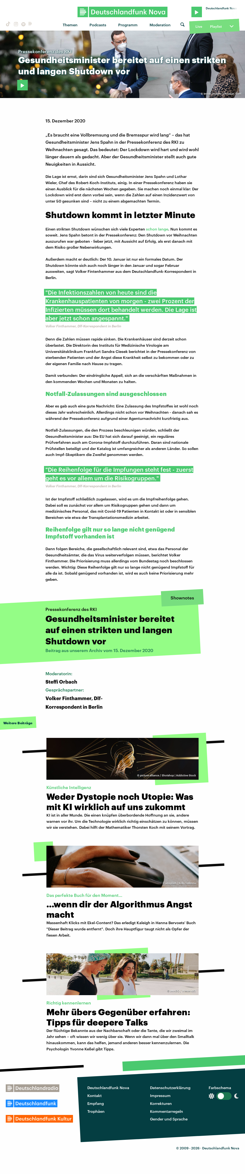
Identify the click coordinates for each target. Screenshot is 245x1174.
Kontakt (94, 1095)
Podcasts (97, 24)
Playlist (216, 26)
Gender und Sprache (169, 1119)
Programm (128, 24)
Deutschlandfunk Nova (108, 1087)
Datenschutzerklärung (170, 1087)
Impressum (160, 1095)
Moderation (160, 24)
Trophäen (96, 1111)
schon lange (157, 229)
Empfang (95, 1103)
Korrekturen (161, 1103)
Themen (70, 24)
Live (198, 26)
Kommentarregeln (166, 1111)
